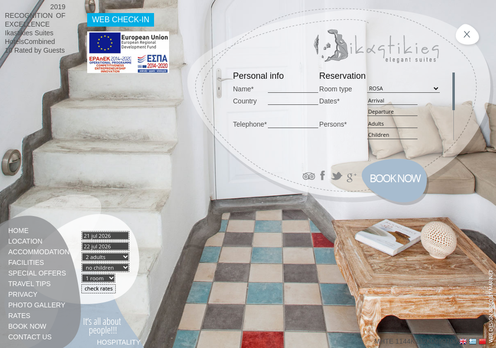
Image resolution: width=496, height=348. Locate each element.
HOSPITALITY (118, 342)
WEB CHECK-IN (120, 19)
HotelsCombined (30, 41)
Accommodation (38, 252)
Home (18, 230)
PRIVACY (22, 294)
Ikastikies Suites (29, 33)
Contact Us (30, 337)
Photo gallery (36, 305)
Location (25, 241)
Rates (19, 315)
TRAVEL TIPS (29, 284)
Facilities (26, 262)
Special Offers (37, 273)
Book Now (27, 326)
